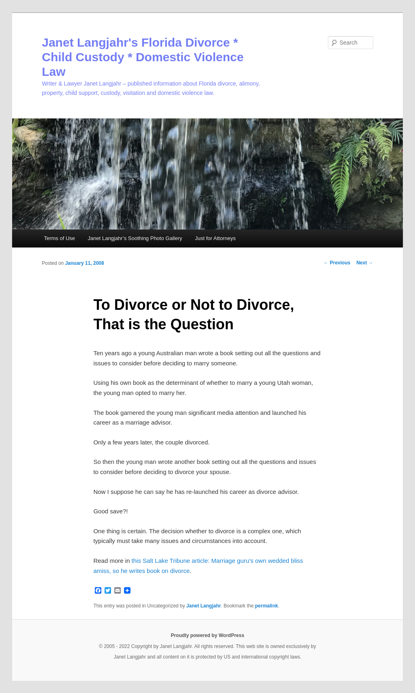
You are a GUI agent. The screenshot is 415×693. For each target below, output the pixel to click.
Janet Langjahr (203, 606)
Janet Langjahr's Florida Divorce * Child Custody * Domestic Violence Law (143, 57)
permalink (266, 606)
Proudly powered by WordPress (207, 635)
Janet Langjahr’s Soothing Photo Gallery (135, 238)
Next (364, 263)
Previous (336, 263)
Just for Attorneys (215, 238)
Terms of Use (59, 238)
